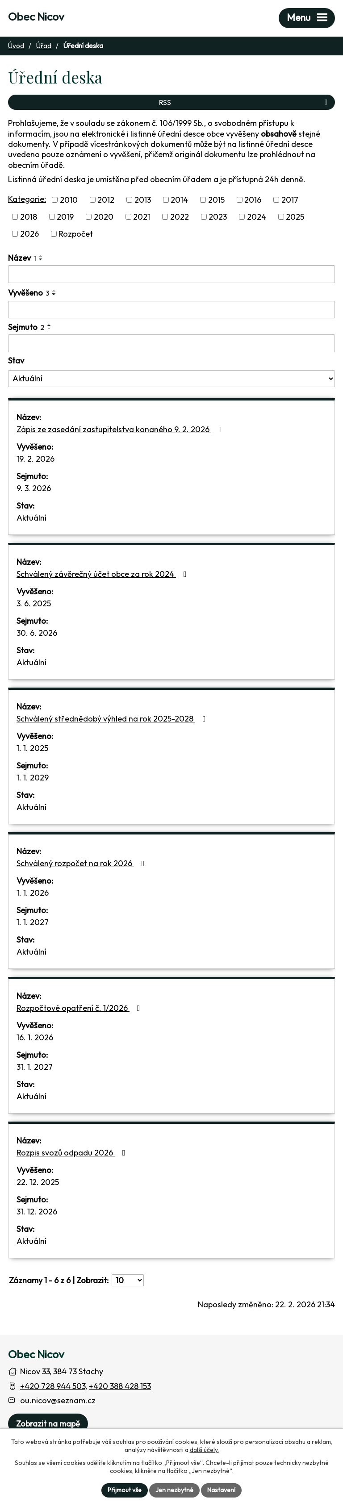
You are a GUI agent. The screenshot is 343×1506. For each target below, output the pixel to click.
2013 (142, 200)
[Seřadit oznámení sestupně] (41, 259)
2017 (289, 200)
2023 (218, 217)
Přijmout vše (125, 1490)
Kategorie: (27, 199)
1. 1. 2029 (33, 777)
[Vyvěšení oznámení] (171, 310)
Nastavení (221, 1490)
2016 (252, 200)
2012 (105, 200)
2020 (103, 217)
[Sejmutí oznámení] (171, 343)
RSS (244, 102)
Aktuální (31, 518)
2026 (29, 234)
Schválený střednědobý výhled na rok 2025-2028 (113, 718)
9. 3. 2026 (34, 488)
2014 (179, 200)
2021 (141, 217)
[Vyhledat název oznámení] (171, 274)
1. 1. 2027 (33, 922)
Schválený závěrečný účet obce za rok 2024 (103, 574)
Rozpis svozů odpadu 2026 (73, 1152)
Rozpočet (76, 234)
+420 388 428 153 (120, 1386)
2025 (295, 217)
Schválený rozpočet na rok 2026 (82, 863)
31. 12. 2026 (37, 1211)
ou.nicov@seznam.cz (58, 1400)
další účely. (204, 1450)
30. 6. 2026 (37, 633)
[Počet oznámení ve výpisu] (128, 1280)
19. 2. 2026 (35, 459)
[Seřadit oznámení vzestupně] (41, 256)
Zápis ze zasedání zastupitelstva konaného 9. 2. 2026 (121, 429)
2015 (216, 200)
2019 (65, 217)
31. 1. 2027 (35, 1067)
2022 (179, 217)
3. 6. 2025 (34, 603)
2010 (69, 200)
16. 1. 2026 (35, 1037)
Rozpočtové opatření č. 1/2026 (80, 1008)
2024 (256, 217)
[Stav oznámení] (171, 378)
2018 (28, 217)
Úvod (16, 46)
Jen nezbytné (174, 1490)
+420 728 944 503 (52, 1386)
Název (22, 258)
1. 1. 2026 (33, 893)
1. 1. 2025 (32, 748)
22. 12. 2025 (38, 1182)
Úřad (43, 46)
